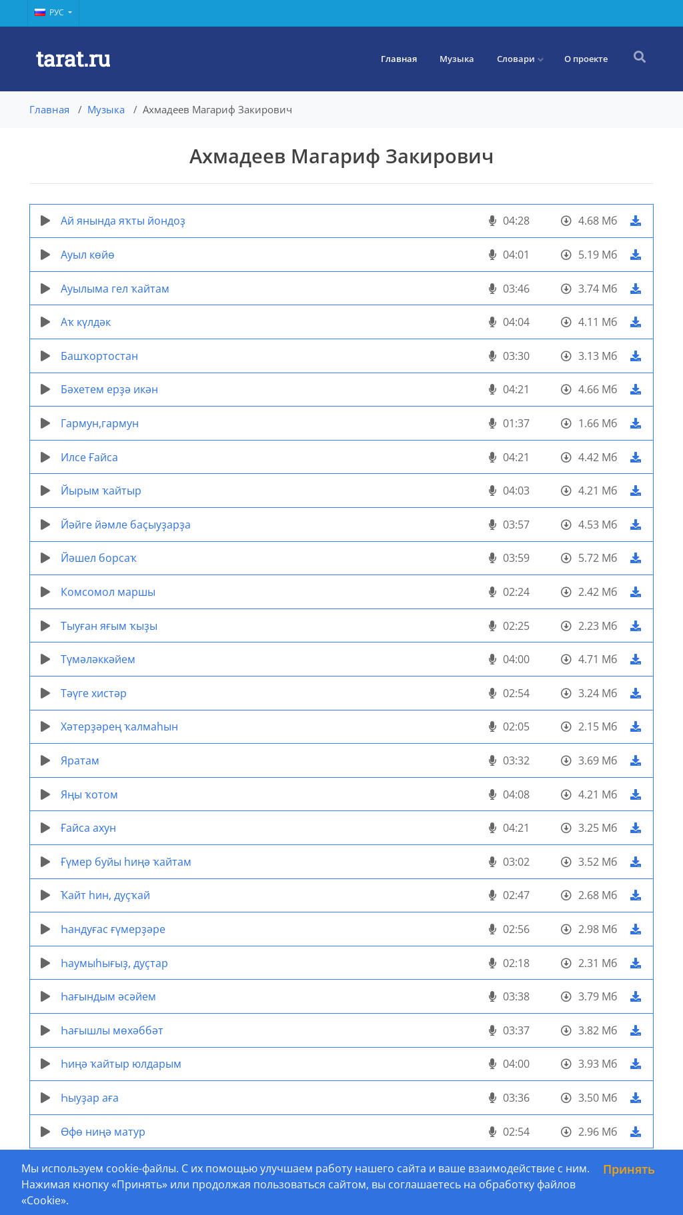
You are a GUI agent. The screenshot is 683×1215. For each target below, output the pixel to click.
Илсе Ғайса (89, 457)
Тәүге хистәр (94, 693)
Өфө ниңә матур (103, 1131)
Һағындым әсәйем (108, 996)
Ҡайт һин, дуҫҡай (105, 895)
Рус (50, 12)
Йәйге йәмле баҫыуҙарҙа (126, 524)
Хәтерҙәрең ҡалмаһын (119, 726)
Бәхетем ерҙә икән (109, 389)
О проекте (587, 59)
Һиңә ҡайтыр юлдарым (121, 1063)
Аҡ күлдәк (86, 322)
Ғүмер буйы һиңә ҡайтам (126, 861)
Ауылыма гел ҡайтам (115, 288)
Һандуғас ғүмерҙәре (113, 929)
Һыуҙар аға (90, 1097)
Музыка (458, 59)
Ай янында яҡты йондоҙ (123, 220)
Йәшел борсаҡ (99, 558)
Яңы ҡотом (89, 794)
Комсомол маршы (108, 592)
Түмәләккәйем (98, 659)
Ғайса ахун (88, 827)
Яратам (80, 760)
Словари (517, 59)
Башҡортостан (99, 356)
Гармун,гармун (100, 423)
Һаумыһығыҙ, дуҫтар (114, 963)
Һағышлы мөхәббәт (112, 1030)
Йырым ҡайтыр (101, 490)
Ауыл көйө (88, 254)
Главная (400, 59)
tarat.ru (73, 58)
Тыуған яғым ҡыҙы (109, 625)
